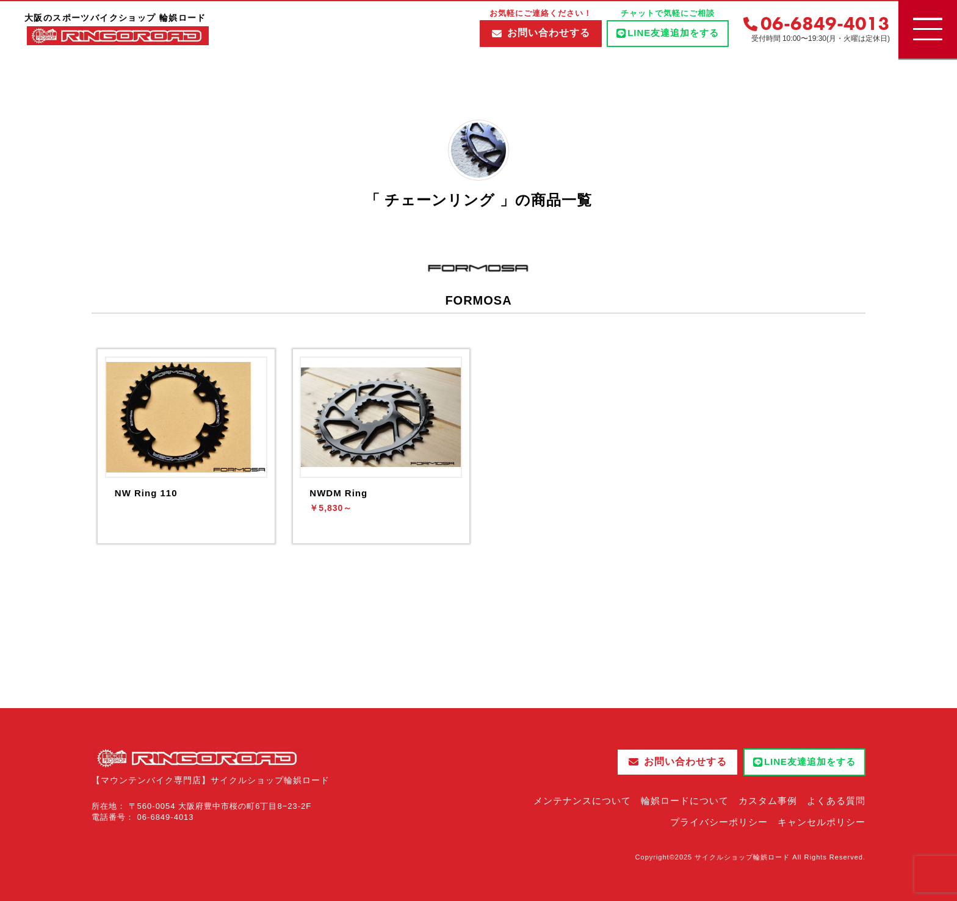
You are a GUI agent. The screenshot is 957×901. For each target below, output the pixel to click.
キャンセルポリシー (821, 822)
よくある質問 (836, 800)
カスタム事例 (768, 800)
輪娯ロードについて (685, 800)
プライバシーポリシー (719, 822)
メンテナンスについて (582, 800)
